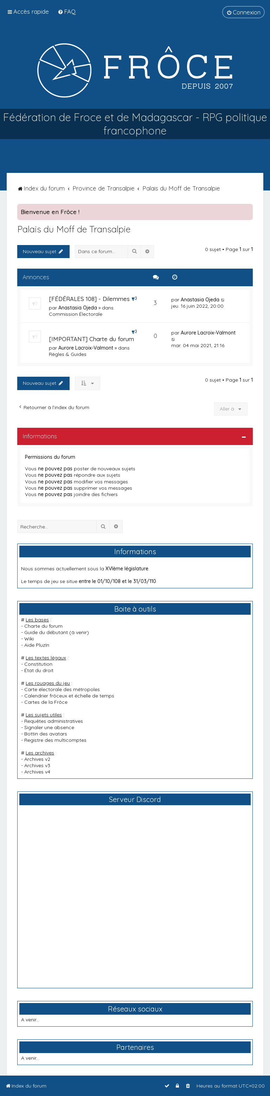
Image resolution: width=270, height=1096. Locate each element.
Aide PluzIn (36, 645)
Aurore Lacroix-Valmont (85, 348)
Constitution (38, 664)
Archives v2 (37, 759)
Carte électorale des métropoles (62, 689)
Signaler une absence (49, 727)
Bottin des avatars (45, 734)
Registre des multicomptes (55, 740)
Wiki (29, 638)
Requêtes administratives (53, 721)
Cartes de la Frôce (46, 702)
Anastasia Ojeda (77, 308)
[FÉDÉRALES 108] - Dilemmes (89, 298)
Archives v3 (37, 765)
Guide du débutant (46, 632)
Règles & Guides (67, 354)
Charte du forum (43, 626)
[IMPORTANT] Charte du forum (91, 339)
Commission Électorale (75, 314)
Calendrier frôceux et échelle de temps (69, 696)
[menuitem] (66, 11)
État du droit (38, 670)
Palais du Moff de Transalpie (73, 229)
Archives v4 (37, 772)
